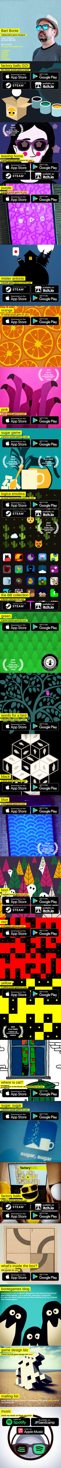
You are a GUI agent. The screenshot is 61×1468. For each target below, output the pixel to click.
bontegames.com (8, 1293)
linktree (4, 57)
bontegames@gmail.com (12, 46)
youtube (4, 55)
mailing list (6, 59)
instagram (5, 51)
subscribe (52, 1400)
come (20, 1295)
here (31, 1354)
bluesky (4, 53)
